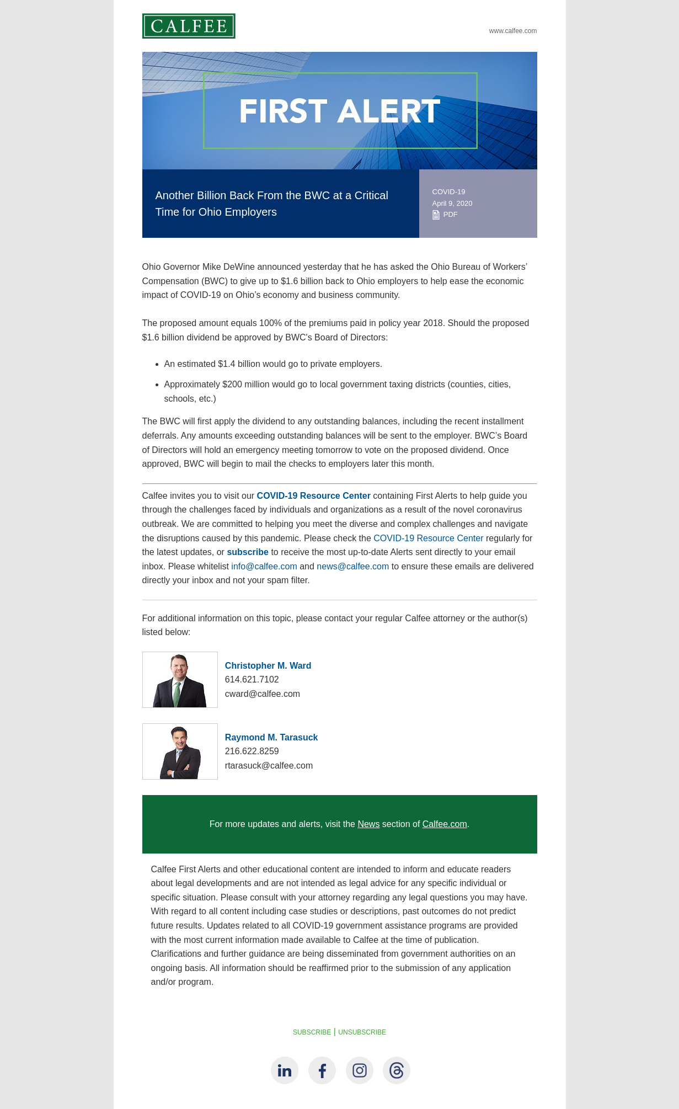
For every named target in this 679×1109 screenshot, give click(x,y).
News (368, 824)
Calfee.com (445, 824)
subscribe (248, 552)
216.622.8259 (252, 751)
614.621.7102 (252, 679)
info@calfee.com (264, 566)
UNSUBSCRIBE (362, 1032)
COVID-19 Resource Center (314, 495)
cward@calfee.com (262, 694)
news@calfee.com (353, 566)
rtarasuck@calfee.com (269, 765)
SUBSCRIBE (312, 1032)
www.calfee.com (513, 31)
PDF (445, 214)
